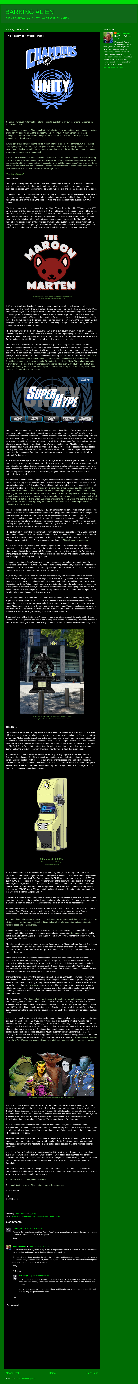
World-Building (54, 1216)
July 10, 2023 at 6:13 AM (32, 1228)
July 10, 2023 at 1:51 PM (39, 1246)
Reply (14, 1238)
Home (52, 1373)
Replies (18, 1271)
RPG (34, 1216)
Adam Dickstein (19, 1246)
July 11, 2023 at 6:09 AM (39, 1276)
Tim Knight (17, 1228)
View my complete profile (113, 68)
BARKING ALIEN (29, 11)
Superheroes (42, 1216)
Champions (26, 1216)
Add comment (13, 1305)
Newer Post (12, 1373)
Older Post (92, 1373)
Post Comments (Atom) (26, 1379)
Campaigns (16, 1216)
